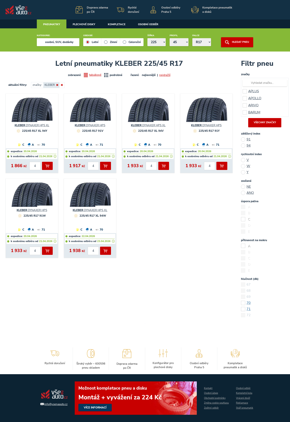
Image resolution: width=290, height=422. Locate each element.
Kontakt (206, 385)
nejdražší (165, 75)
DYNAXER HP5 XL (32, 125)
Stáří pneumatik (241, 408)
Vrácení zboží (242, 395)
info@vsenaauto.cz (53, 404)
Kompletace (124, 24)
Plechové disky (88, 24)
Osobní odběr (158, 24)
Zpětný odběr (209, 410)
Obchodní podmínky (213, 395)
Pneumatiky (53, 24)
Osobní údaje (209, 390)
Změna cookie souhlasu (210, 403)
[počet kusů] (35, 166)
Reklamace (241, 400)
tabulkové (95, 75)
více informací (134, 398)
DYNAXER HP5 (90, 125)
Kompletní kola (244, 390)
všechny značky (265, 123)
